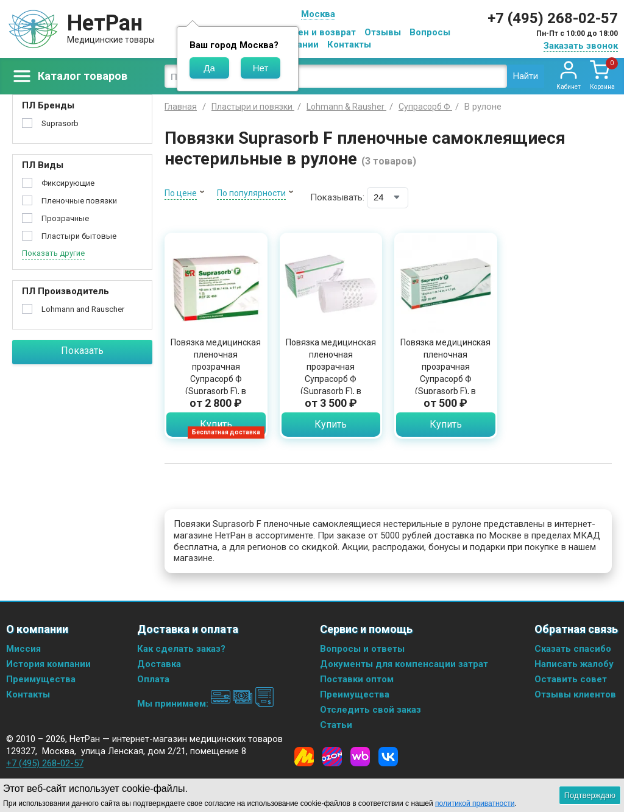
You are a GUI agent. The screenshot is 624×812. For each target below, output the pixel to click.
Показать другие (53, 253)
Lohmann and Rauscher (82, 309)
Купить (216, 424)
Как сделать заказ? (181, 648)
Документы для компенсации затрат (404, 663)
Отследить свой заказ (370, 709)
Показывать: (337, 197)
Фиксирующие (67, 183)
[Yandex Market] (304, 756)
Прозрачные (65, 218)
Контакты (349, 44)
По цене (181, 193)
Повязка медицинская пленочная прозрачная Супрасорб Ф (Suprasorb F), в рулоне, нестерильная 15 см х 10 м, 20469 (331, 378)
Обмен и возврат (317, 32)
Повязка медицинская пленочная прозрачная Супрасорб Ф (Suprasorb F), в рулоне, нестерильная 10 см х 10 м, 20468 (216, 378)
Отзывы (382, 32)
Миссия (23, 648)
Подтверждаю (589, 795)
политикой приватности (474, 803)
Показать (82, 350)
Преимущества (41, 679)
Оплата (153, 679)
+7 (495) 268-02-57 (553, 18)
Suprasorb (60, 123)
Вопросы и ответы (362, 648)
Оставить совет (570, 679)
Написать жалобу (574, 663)
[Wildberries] (360, 756)
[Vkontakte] (388, 756)
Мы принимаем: (205, 703)
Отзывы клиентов (575, 694)
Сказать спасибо (572, 648)
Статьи (336, 724)
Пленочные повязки (79, 200)
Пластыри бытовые (78, 236)
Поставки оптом (357, 679)
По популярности (251, 193)
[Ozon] (332, 756)
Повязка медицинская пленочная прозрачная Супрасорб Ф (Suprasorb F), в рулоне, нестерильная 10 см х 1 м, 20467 (445, 378)
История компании (48, 663)
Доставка (159, 663)
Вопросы (430, 32)
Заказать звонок (581, 45)
